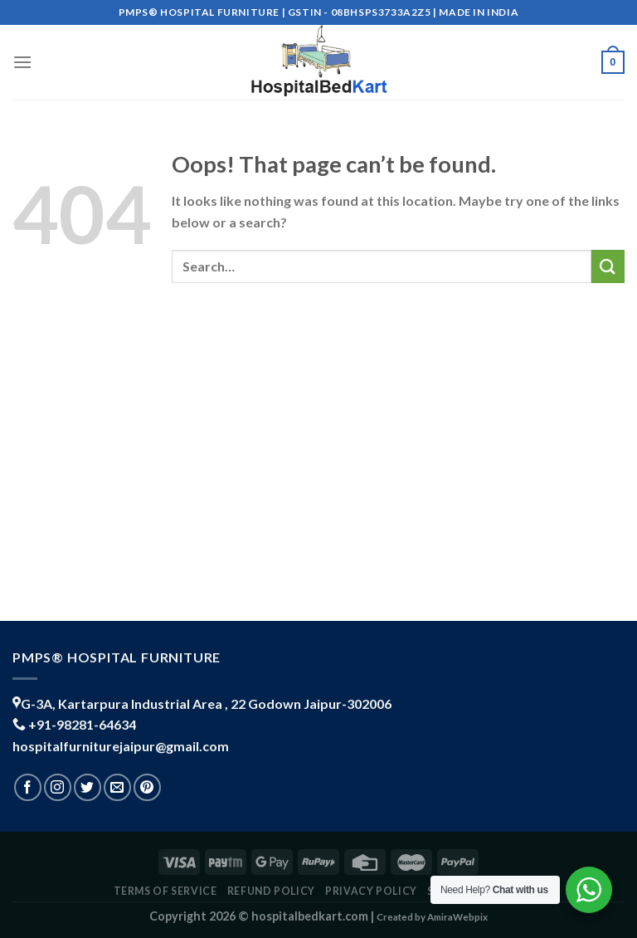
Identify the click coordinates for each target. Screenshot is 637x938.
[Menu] (22, 62)
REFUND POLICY (271, 891)
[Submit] (608, 266)
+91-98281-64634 (82, 724)
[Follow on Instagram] (57, 787)
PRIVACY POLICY (371, 891)
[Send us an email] (117, 787)
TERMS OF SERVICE (165, 891)
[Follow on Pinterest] (147, 787)
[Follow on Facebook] (27, 787)
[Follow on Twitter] (87, 787)
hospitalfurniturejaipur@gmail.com (120, 746)
